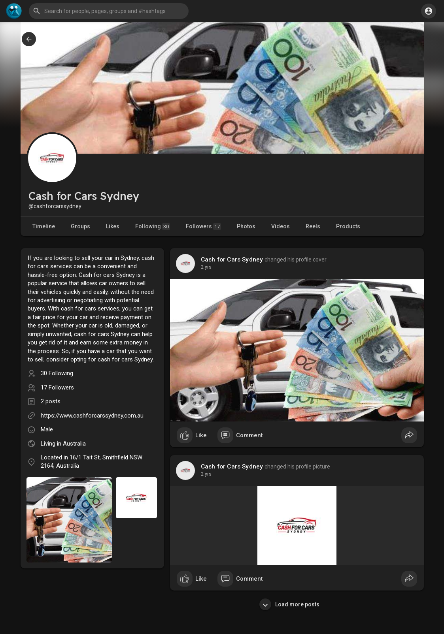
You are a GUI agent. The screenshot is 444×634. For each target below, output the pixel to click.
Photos (246, 226)
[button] (109, 11)
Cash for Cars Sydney (232, 259)
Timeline (43, 226)
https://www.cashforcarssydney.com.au (92, 415)
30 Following (57, 373)
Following (152, 226)
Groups (80, 226)
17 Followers (57, 387)
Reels (313, 226)
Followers (203, 226)
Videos (280, 226)
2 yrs (206, 267)
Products (348, 226)
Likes (112, 226)
